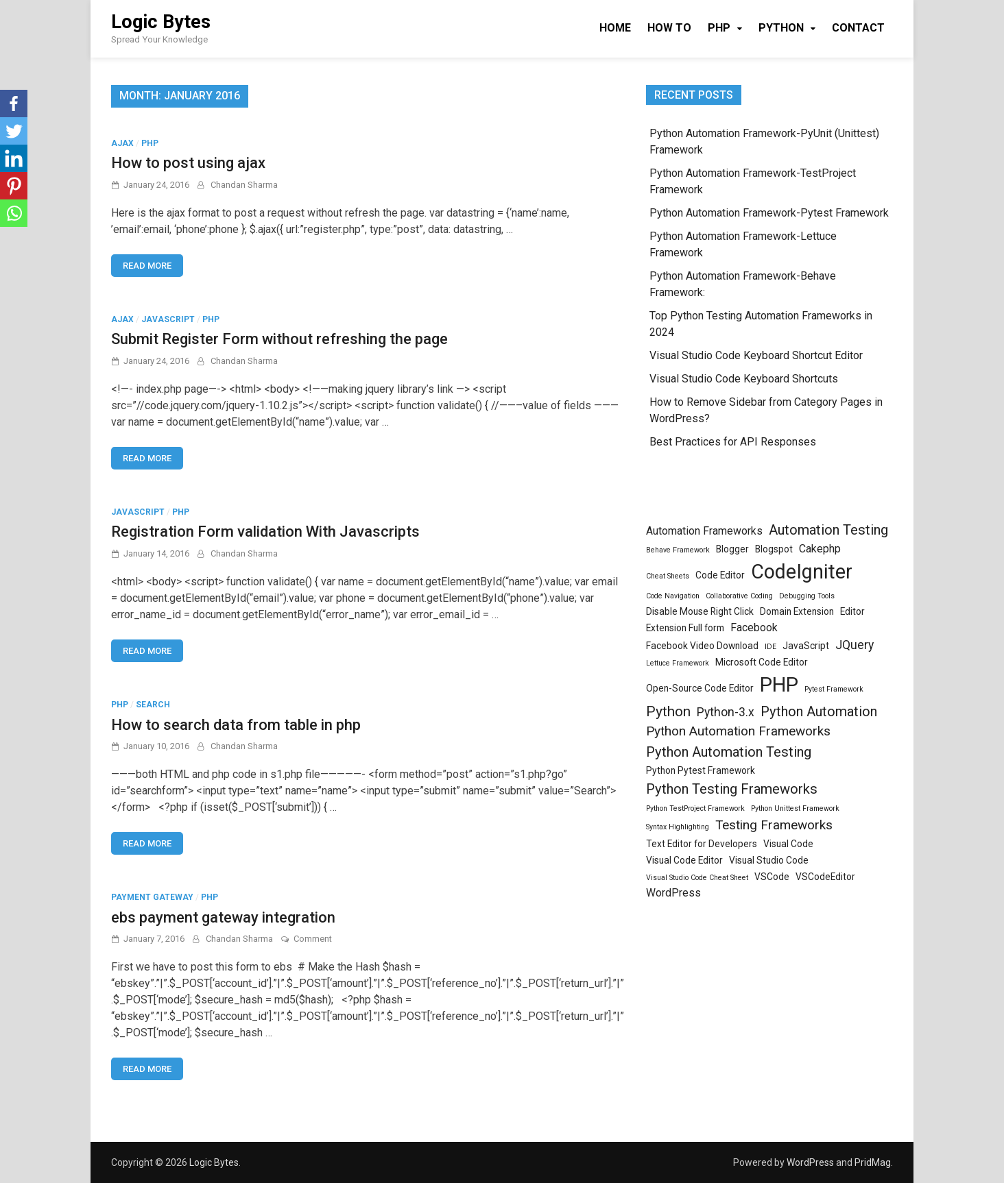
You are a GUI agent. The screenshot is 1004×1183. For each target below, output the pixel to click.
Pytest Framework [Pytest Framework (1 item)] (833, 689)
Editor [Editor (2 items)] (852, 611)
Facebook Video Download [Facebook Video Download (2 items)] (702, 645)
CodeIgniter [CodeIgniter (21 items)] (801, 571)
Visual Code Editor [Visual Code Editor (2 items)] (684, 860)
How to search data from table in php (236, 724)
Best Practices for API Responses (732, 441)
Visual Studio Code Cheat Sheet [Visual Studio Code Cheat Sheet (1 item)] (697, 877)
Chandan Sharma (244, 185)
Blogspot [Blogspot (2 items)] (774, 549)
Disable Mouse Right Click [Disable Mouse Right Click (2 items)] (700, 611)
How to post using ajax (188, 162)
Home (615, 27)
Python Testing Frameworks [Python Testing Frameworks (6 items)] (731, 789)
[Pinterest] (13, 185)
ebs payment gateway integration (223, 917)
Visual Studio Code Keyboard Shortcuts (743, 378)
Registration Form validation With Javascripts (265, 531)
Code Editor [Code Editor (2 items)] (720, 575)
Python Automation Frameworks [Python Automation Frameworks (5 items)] (738, 731)
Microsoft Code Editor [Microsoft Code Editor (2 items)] (761, 662)
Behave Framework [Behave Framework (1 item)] (678, 550)
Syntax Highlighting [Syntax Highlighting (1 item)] (677, 826)
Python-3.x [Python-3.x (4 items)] (725, 712)
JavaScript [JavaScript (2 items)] (805, 645)
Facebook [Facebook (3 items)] (754, 627)
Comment (313, 939)
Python (781, 27)
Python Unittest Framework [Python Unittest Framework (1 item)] (795, 808)
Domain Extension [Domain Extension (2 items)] (797, 611)
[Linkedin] (13, 158)
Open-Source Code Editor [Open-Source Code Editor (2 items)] (700, 688)
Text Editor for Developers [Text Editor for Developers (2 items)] (701, 843)
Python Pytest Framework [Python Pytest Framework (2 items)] (700, 770)
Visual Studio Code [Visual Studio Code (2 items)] (769, 860)
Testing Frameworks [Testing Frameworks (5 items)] (774, 825)
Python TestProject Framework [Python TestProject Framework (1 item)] (695, 808)
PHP (719, 27)
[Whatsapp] (13, 213)
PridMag (872, 1162)
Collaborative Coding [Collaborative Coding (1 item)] (739, 596)
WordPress (810, 1162)
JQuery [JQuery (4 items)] (854, 645)
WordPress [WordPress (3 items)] (673, 892)
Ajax (122, 143)
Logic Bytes (161, 22)
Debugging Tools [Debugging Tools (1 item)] (807, 596)
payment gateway (152, 897)
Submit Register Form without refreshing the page (279, 338)
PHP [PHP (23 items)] (779, 684)
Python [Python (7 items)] (668, 711)
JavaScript (168, 319)
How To (669, 27)
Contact (858, 27)
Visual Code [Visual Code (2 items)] (788, 843)
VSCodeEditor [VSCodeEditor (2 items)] (825, 876)
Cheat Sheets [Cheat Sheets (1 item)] (667, 576)
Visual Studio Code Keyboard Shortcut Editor (756, 355)
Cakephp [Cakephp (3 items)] (820, 548)
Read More (147, 265)
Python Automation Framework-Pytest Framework (769, 212)
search (153, 704)
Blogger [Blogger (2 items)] (732, 549)
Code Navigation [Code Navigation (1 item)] (673, 596)
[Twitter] (13, 131)
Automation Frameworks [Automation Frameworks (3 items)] (704, 530)
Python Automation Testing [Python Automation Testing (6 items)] (728, 752)
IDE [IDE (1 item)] (770, 646)
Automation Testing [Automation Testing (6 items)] (828, 530)
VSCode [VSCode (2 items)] (771, 876)
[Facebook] (13, 103)
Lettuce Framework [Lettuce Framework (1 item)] (677, 663)
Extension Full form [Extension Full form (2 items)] (685, 627)
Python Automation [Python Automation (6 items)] (819, 711)
